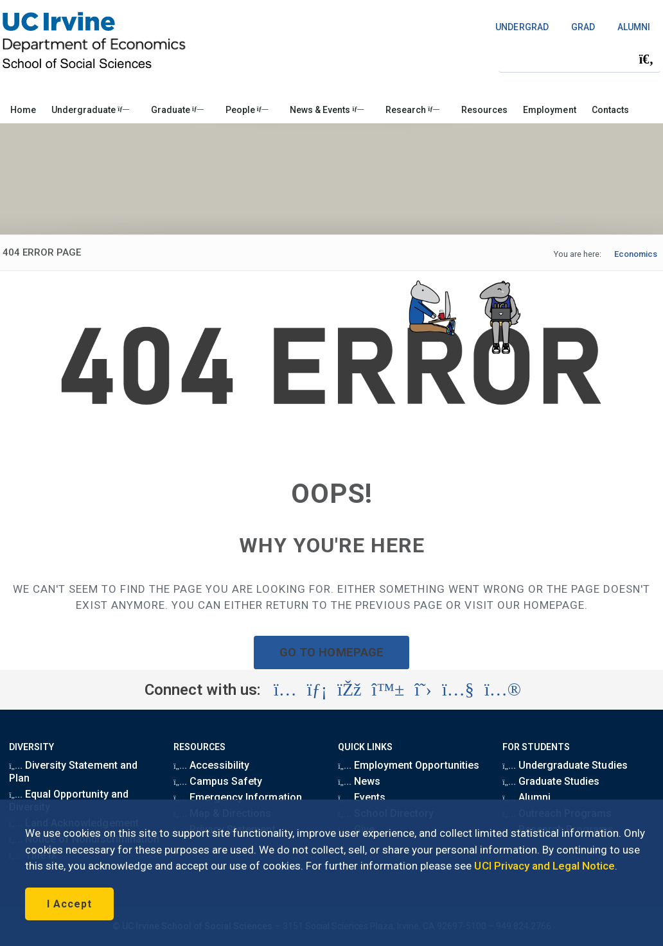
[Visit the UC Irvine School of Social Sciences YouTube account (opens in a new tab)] (458, 689)
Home (23, 110)
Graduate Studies (550, 781)
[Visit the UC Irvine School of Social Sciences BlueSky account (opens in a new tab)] (388, 689)
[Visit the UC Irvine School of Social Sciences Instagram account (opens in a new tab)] (285, 689)
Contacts (610, 110)
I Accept (69, 904)
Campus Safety (217, 781)
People (247, 110)
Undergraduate (90, 110)
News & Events (327, 110)
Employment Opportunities (408, 765)
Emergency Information (237, 797)
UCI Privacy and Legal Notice (544, 865)
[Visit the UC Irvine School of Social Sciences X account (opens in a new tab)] (423, 689)
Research (412, 110)
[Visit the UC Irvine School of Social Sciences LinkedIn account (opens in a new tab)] (317, 689)
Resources (484, 110)
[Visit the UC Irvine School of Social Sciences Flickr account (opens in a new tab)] (502, 689)
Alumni (526, 797)
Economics (635, 254)
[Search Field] (579, 59)
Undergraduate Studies (564, 765)
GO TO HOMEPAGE (331, 652)
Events (361, 797)
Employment (549, 110)
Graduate (177, 110)
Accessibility (211, 765)
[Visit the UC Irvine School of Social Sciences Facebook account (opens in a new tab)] (349, 689)
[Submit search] (646, 59)
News (359, 781)
